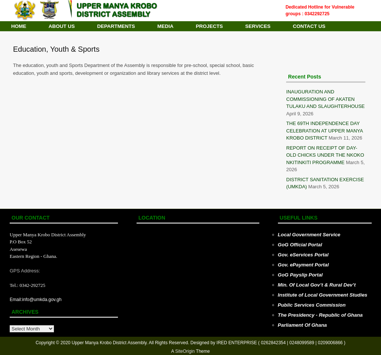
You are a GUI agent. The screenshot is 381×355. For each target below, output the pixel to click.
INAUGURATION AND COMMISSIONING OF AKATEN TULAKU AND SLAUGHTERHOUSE (325, 99)
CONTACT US (309, 26)
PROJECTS (209, 26)
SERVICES (257, 26)
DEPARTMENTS (116, 26)
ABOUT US (62, 26)
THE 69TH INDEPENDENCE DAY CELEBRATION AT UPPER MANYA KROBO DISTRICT (324, 131)
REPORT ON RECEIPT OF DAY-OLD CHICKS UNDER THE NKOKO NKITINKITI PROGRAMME (325, 155)
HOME (18, 26)
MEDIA (165, 26)
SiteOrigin (185, 351)
